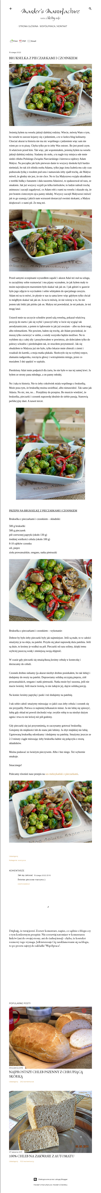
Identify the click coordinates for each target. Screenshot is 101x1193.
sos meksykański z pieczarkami (61, 774)
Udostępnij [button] (13, 856)
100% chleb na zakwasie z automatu (41, 1156)
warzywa (22, 860)
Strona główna (27, 26)
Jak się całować (25, 875)
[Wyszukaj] (90, 8)
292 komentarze (27, 1082)
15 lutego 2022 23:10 (42, 875)
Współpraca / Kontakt (52, 26)
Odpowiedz (24, 884)
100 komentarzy (27, 1161)
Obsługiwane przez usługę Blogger (51, 1179)
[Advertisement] (50, 975)
